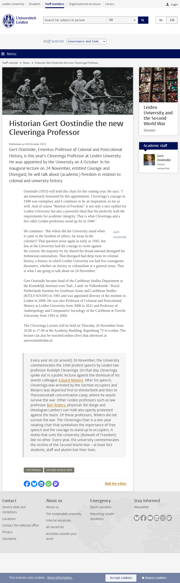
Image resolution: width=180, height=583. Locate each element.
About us (52, 537)
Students (34, 4)
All (111, 20)
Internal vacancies (58, 550)
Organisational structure (85, 4)
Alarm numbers (100, 537)
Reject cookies (155, 578)
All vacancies (55, 557)
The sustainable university (64, 544)
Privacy (7, 562)
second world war (59, 500)
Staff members (54, 4)
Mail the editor (115, 513)
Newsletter (141, 537)
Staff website (10, 63)
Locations (9, 549)
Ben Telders (56, 435)
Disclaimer (9, 569)
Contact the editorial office (20, 555)
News (26, 63)
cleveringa (33, 500)
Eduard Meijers (70, 410)
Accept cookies (121, 578)
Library (109, 4)
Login (174, 4)
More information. (60, 578)
